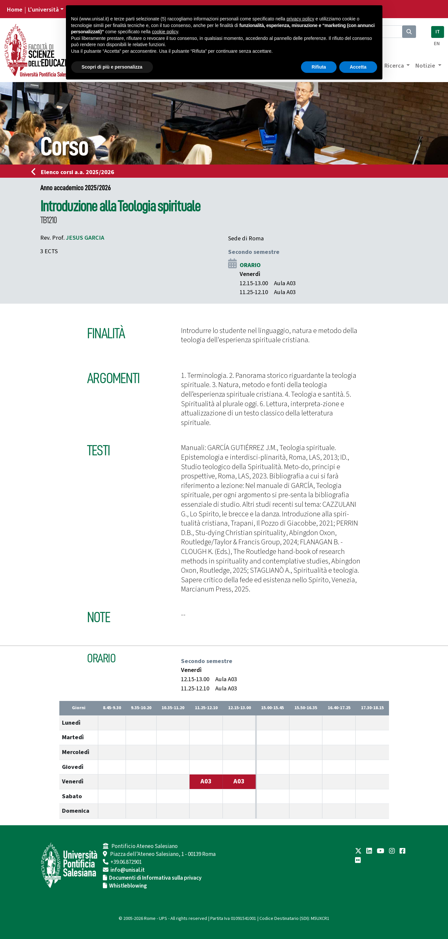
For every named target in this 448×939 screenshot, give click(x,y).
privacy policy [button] (300, 18)
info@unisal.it (127, 870)
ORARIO (250, 265)
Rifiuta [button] (319, 67)
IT (437, 31)
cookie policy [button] (165, 31)
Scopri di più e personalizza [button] (112, 67)
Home (14, 9)
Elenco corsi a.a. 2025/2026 (74, 172)
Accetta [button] (358, 67)
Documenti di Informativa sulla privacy (155, 878)
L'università (43, 9)
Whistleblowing (128, 886)
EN (437, 43)
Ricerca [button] (394, 65)
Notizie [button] (425, 65)
